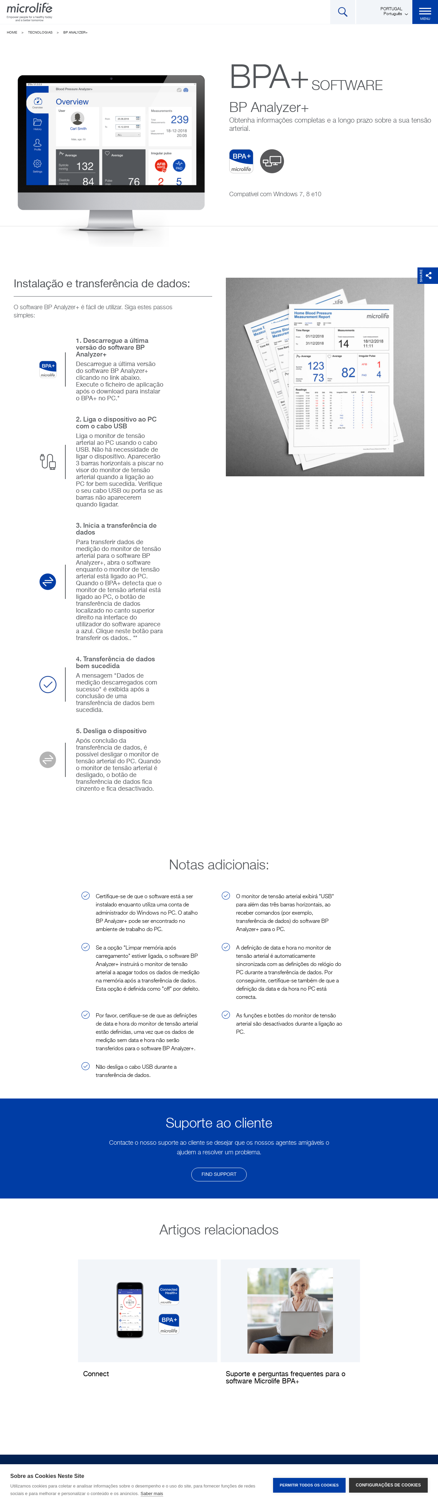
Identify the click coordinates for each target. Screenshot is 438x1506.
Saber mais (152, 1493)
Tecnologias (40, 32)
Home (12, 32)
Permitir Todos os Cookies (309, 1485)
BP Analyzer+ (75, 32)
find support (219, 1174)
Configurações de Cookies (388, 1485)
